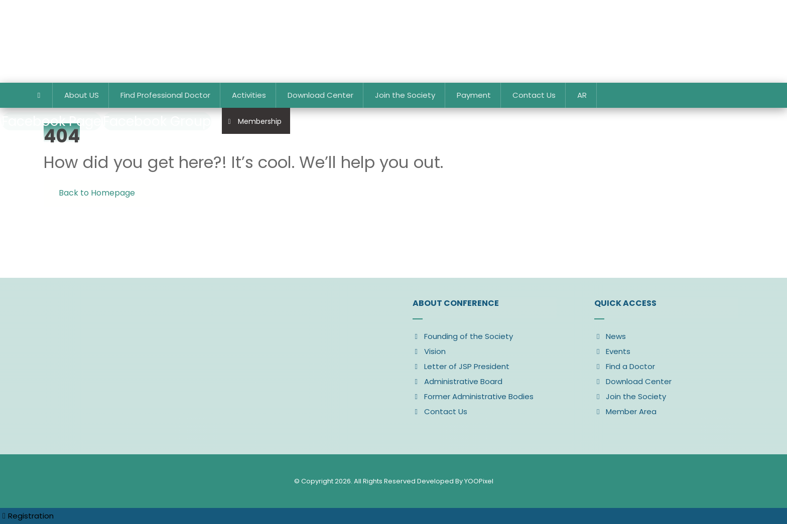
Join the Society (630, 396)
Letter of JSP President (461, 366)
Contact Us (440, 411)
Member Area (625, 411)
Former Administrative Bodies (473, 396)
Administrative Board (457, 381)
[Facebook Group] (157, 121)
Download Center (633, 381)
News (610, 336)
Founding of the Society (463, 336)
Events (612, 351)
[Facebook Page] (51, 121)
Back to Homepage (97, 193)
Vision (429, 351)
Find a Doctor (624, 366)
